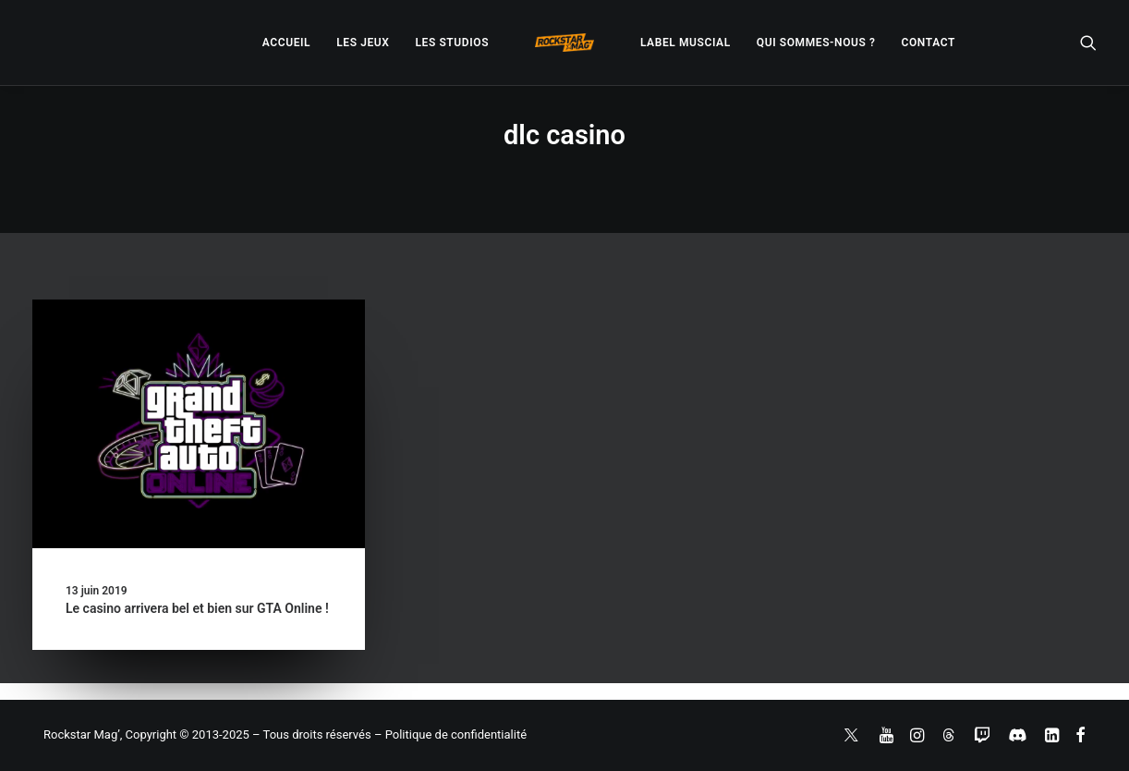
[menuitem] (286, 42)
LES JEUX (362, 42)
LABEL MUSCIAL (685, 42)
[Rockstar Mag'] (564, 42)
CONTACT (928, 42)
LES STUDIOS (452, 42)
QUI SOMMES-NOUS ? (816, 42)
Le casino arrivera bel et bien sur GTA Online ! (197, 608)
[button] (1088, 42)
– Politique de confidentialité (450, 734)
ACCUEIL (286, 42)
